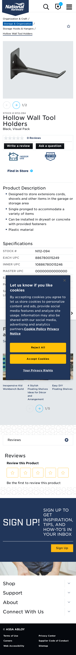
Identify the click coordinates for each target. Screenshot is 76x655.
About (10, 602)
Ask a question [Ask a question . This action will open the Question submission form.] (50, 146)
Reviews (14, 440)
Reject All (38, 347)
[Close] (64, 280)
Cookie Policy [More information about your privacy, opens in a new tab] (35, 329)
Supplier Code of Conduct (54, 640)
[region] (38, 327)
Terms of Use (10, 635)
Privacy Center (47, 635)
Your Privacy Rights (38, 370)
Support (12, 593)
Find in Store (20, 171)
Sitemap (43, 646)
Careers (7, 640)
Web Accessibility (13, 646)
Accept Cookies (38, 358)
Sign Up (62, 548)
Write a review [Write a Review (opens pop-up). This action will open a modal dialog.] (18, 146)
